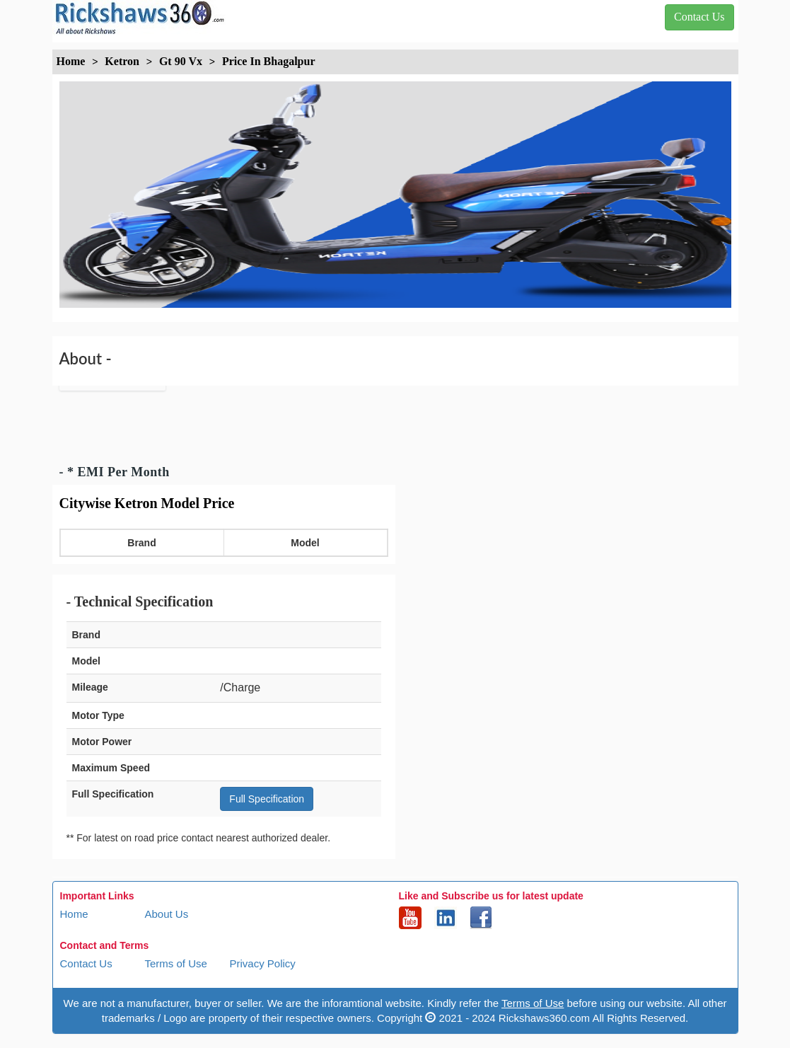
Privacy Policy (263, 963)
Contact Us (86, 963)
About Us (167, 914)
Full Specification (266, 799)
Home (74, 914)
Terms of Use (176, 963)
